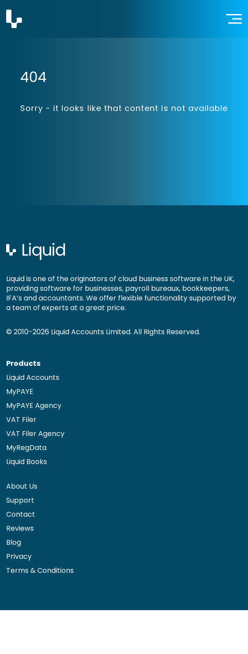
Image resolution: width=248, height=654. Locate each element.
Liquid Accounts (32, 377)
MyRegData (26, 448)
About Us (21, 486)
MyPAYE (19, 391)
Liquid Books (26, 462)
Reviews (20, 528)
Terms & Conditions (40, 570)
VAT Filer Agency (35, 434)
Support (20, 500)
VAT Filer (21, 420)
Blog (13, 542)
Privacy (19, 556)
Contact (20, 514)
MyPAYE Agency (33, 405)
